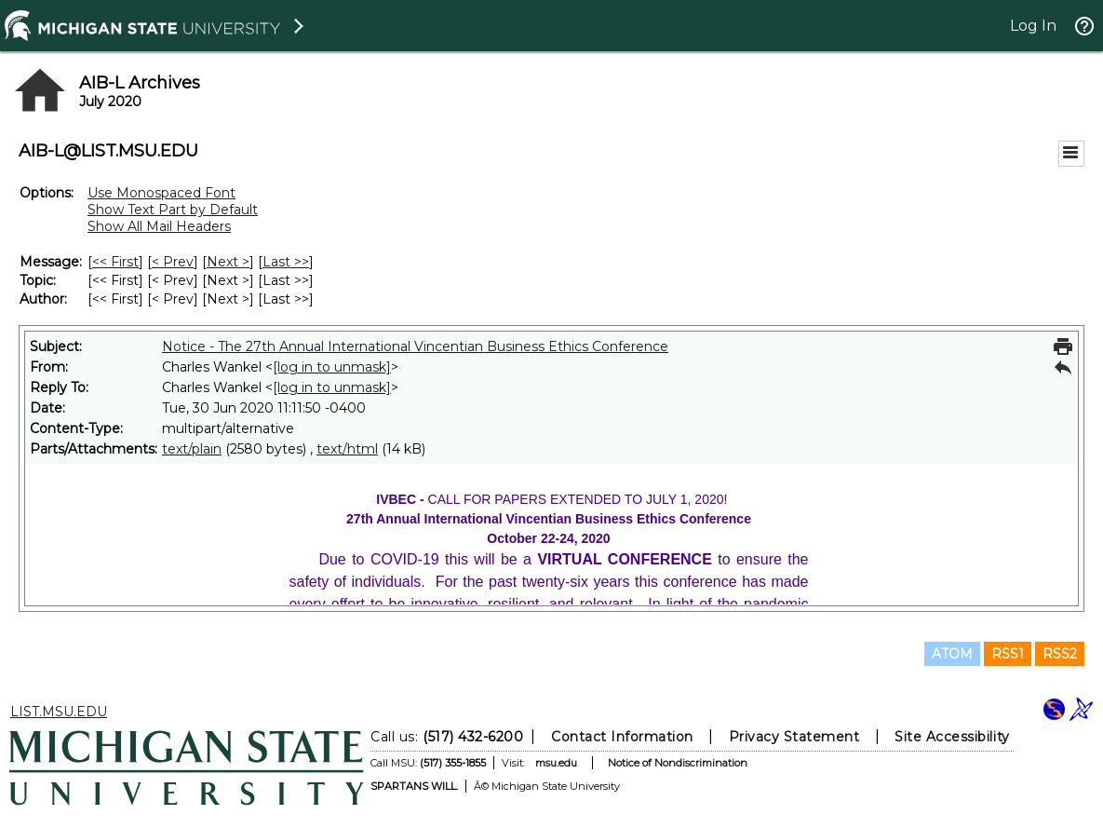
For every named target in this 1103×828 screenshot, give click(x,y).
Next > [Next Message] (228, 261)
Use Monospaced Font (161, 192)
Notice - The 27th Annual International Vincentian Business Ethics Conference (415, 346)
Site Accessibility (952, 736)
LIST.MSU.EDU (58, 711)
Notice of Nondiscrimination (677, 762)
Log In (1033, 25)
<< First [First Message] (115, 261)
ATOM (952, 653)
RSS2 (1059, 653)
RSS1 (1007, 653)
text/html (347, 449)
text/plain (192, 449)
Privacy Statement (794, 736)
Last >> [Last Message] (285, 261)
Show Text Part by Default (172, 209)
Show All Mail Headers (159, 226)
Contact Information (622, 736)
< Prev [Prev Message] (173, 261)
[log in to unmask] (332, 367)
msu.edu (556, 762)
